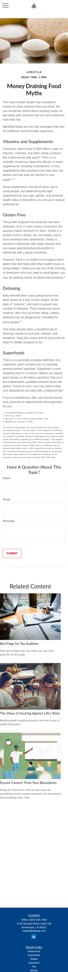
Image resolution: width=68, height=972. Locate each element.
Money (34, 970)
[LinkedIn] (33, 936)
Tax (34, 966)
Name (7, 478)
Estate (34, 958)
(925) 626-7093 (38, 919)
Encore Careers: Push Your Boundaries (28, 783)
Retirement (34, 951)
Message (9, 520)
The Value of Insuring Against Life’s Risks (30, 713)
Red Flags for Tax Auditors (19, 644)
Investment (34, 955)
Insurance (34, 962)
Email (6, 499)
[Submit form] (12, 553)
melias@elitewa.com (34, 930)
